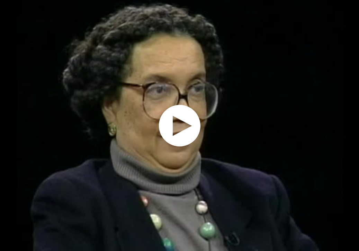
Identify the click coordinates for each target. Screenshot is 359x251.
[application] (179, 125)
